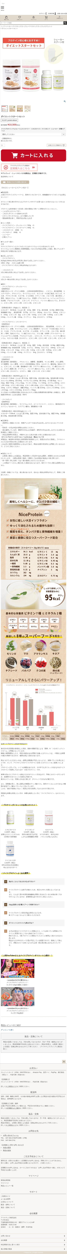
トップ (3, 26)
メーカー (8, 26)
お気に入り (19, 18)
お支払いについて (7, 1202)
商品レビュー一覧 (7, 1186)
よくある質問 (5, 1199)
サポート (34, 1192)
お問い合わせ (5, 1236)
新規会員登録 (5, 1180)
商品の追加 (7, 1150)
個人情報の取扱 (6, 1249)
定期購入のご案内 (13, 1108)
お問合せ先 (34, 1131)
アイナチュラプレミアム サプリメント (40, 26)
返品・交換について (8, 1207)
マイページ (33, 18)
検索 (65, 23)
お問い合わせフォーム (11, 1135)
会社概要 (34, 1213)
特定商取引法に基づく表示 (10, 1244)
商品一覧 (6, 18)
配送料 (34, 1092)
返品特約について (7, 176)
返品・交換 (34, 1114)
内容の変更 (7, 1147)
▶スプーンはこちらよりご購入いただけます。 (25, 915)
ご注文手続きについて (34, 1156)
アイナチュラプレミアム (20, 26)
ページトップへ (64, 1062)
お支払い (34, 1068)
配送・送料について (8, 1204)
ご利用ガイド (11, 1086)
